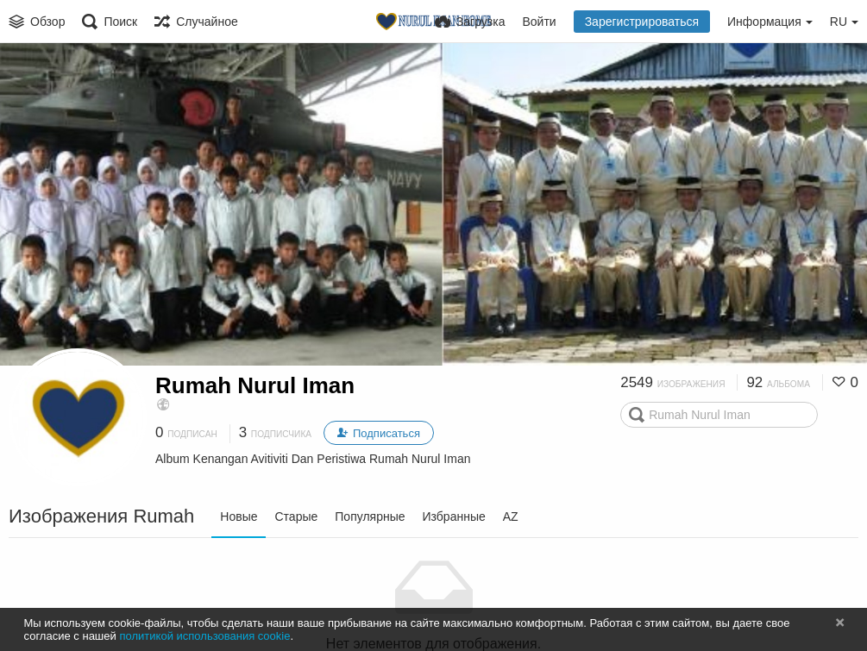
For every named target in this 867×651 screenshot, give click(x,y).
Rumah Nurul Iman (255, 385)
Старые (295, 516)
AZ (510, 516)
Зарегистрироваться (642, 21)
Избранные (454, 516)
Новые (238, 516)
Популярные (370, 516)
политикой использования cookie (204, 635)
